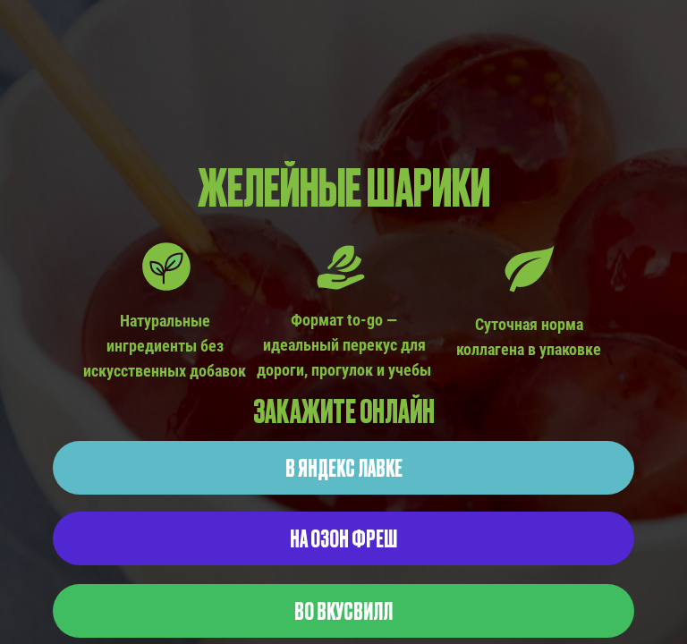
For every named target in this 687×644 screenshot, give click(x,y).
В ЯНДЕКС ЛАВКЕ (344, 467)
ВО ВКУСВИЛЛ (343, 610)
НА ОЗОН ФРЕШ (343, 537)
